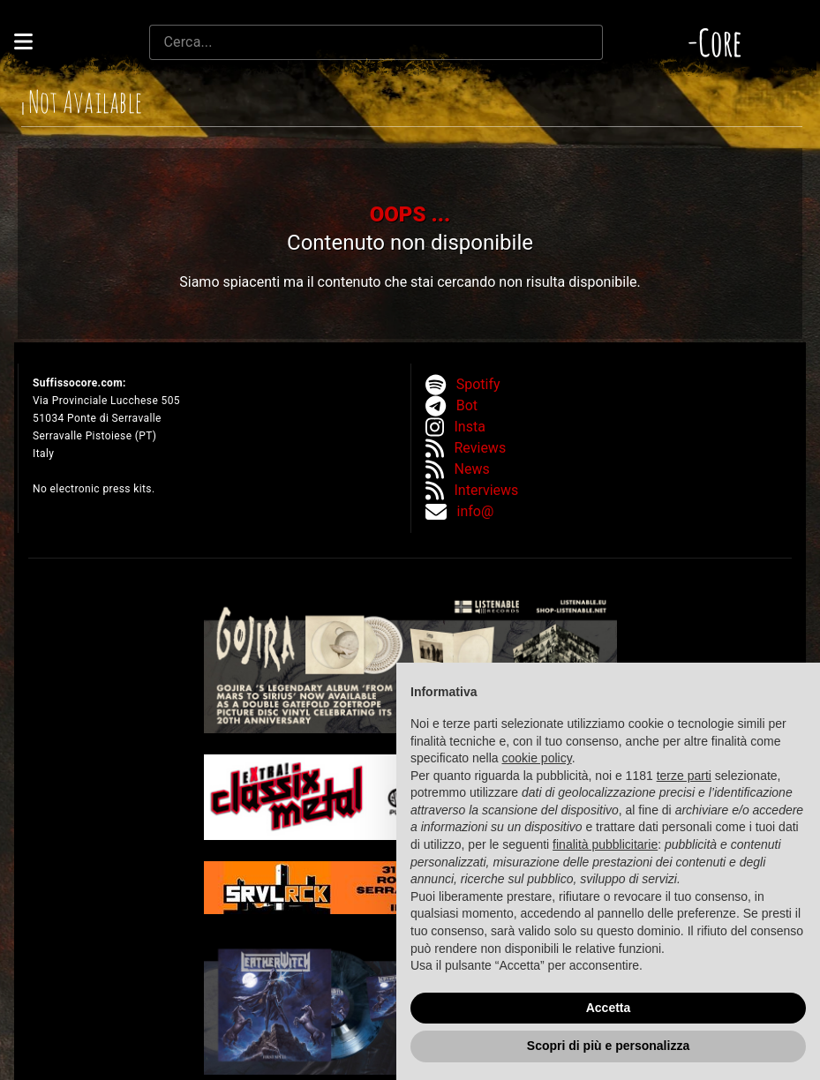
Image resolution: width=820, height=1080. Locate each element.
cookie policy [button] (537, 758)
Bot (467, 405)
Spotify (478, 384)
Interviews (487, 490)
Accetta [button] (608, 1008)
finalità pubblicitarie (605, 844)
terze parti (684, 776)
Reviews (481, 447)
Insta (470, 426)
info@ (475, 511)
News (472, 469)
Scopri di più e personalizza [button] (608, 1046)
